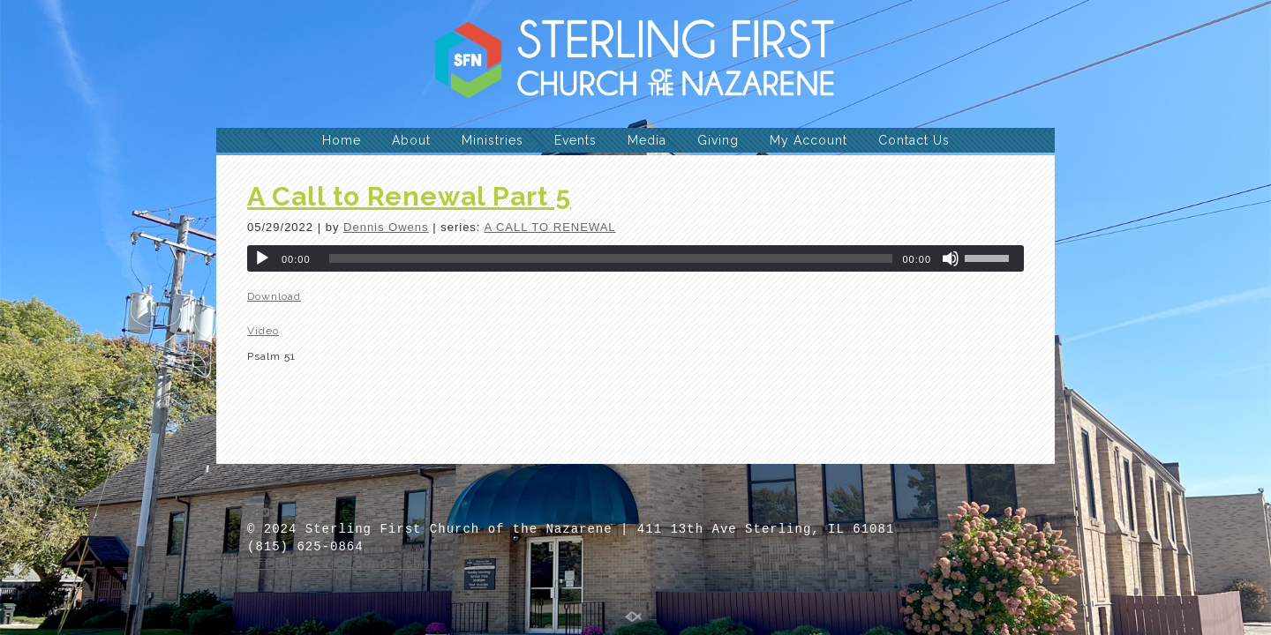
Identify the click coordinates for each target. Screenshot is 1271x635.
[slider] (611, 258)
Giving (718, 140)
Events (575, 140)
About (411, 140)
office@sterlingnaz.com (338, 564)
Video (263, 331)
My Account (808, 140)
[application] (635, 258)
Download (274, 296)
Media (647, 140)
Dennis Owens (386, 227)
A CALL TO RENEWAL (549, 227)
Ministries (492, 140)
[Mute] (950, 258)
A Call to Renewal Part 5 (409, 196)
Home (341, 140)
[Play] (262, 258)
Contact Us (914, 140)
